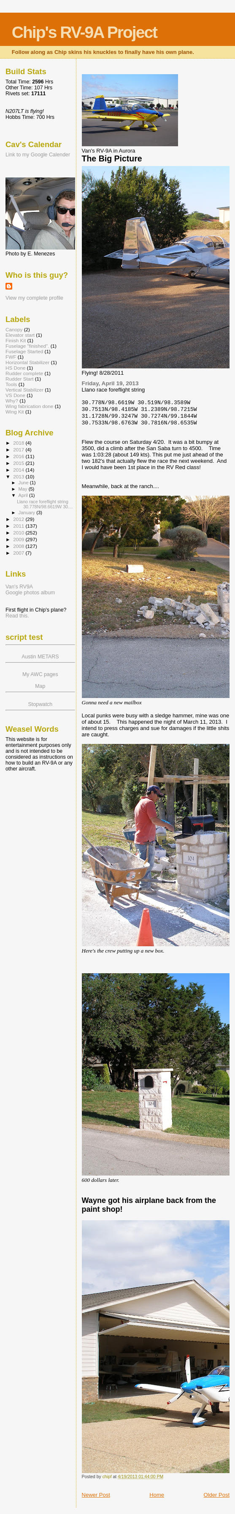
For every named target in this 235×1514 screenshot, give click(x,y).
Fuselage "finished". (27, 346)
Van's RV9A (19, 587)
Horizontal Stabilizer (27, 362)
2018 (19, 443)
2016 (19, 456)
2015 (19, 463)
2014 (19, 469)
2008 (19, 546)
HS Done (15, 367)
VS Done (15, 395)
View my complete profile (34, 298)
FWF (10, 357)
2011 (19, 526)
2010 (19, 532)
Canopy (13, 329)
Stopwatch (40, 704)
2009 (19, 539)
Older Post (217, 1495)
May (24, 488)
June (24, 482)
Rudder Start (19, 378)
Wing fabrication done (29, 406)
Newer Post (96, 1495)
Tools (11, 384)
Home (156, 1495)
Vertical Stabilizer (24, 389)
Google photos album (30, 593)
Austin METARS (40, 657)
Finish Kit (15, 340)
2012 (19, 519)
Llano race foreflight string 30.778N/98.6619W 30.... (45, 504)
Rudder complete (24, 373)
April (24, 495)
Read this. (17, 616)
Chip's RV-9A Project (84, 32)
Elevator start (20, 335)
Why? (11, 400)
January (28, 512)
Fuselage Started (24, 351)
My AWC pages (40, 674)
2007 (19, 553)
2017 (19, 449)
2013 (19, 476)
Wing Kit (14, 411)
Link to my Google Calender (37, 155)
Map (40, 686)
